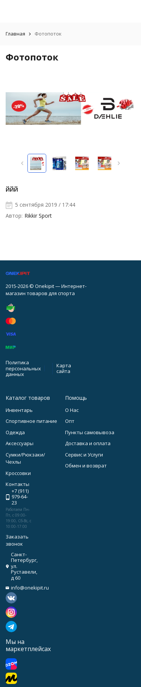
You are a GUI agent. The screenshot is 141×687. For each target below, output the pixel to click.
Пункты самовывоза (89, 432)
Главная (15, 33)
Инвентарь (19, 410)
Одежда (15, 432)
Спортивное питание (31, 421)
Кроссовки (18, 473)
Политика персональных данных (23, 368)
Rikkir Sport (38, 215)
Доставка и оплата (88, 443)
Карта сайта (63, 368)
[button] (22, 163)
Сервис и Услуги (84, 454)
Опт (69, 421)
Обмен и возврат (86, 465)
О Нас (72, 410)
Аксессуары (19, 443)
